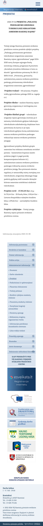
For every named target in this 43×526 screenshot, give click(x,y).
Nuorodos (13, 341)
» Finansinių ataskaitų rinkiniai (20, 302)
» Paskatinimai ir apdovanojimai (20, 283)
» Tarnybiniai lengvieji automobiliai (16, 307)
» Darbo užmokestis (15, 274)
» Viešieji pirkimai (15, 291)
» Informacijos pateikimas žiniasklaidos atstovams (18, 325)
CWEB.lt (37, 524)
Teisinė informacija (16, 255)
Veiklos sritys (14, 260)
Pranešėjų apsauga (16, 336)
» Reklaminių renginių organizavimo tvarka (16, 318)
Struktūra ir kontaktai (17, 250)
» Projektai (12, 279)
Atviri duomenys (15, 346)
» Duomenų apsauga (15, 313)
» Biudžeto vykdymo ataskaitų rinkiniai (19, 296)
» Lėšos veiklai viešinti (16, 331)
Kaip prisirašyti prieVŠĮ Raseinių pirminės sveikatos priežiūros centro (21, 360)
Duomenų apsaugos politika (13, 524)
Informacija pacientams (18, 245)
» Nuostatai (12, 270)
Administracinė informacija (19, 265)
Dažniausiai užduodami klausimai (22, 352)
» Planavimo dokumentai (17, 287)
